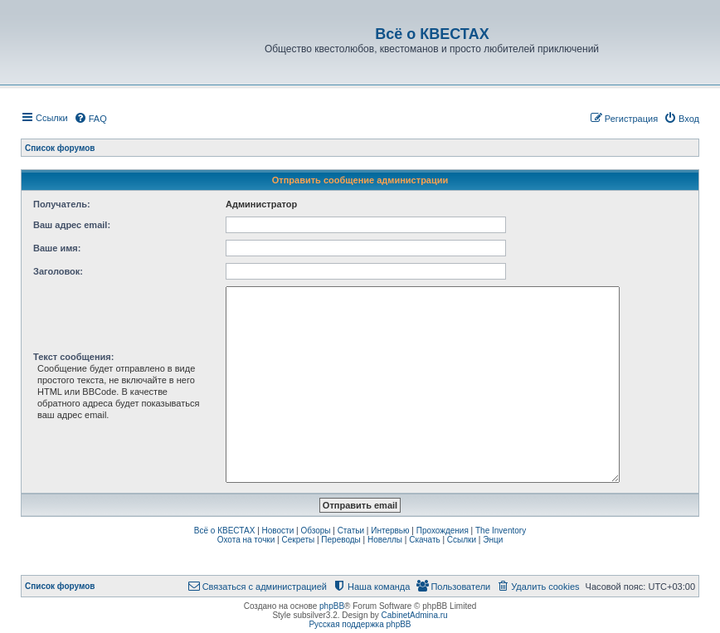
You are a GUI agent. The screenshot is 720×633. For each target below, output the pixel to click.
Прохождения (442, 530)
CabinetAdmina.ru (415, 615)
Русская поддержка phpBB (360, 624)
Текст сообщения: (73, 357)
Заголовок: (58, 271)
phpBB (331, 606)
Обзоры (315, 530)
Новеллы (384, 539)
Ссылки (461, 539)
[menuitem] (90, 119)
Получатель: (61, 204)
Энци (493, 539)
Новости (278, 530)
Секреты (297, 539)
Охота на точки (246, 539)
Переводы (340, 539)
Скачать (424, 539)
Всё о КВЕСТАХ (224, 530)
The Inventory (500, 530)
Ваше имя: (56, 248)
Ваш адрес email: (71, 225)
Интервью (390, 530)
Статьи (351, 530)
